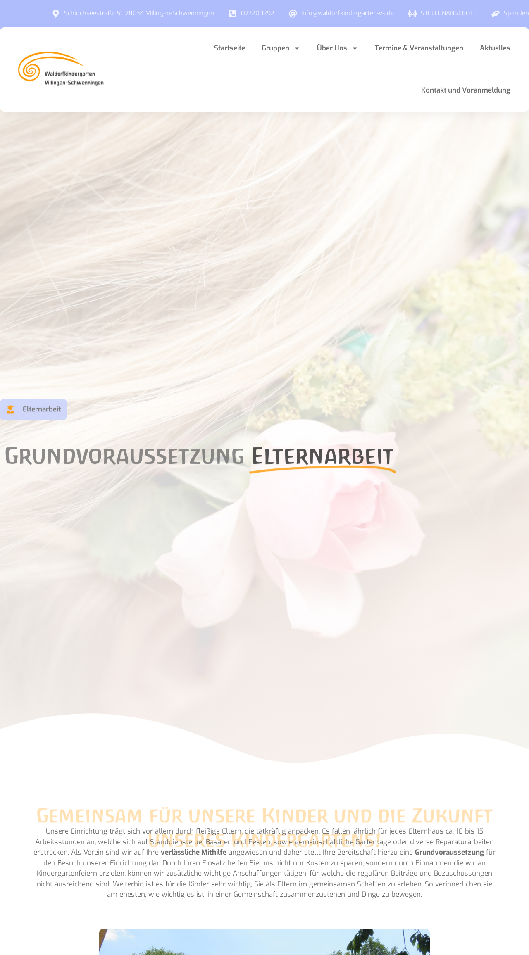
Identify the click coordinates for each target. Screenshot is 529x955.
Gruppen (281, 48)
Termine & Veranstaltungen (419, 48)
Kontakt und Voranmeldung (465, 90)
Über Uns (337, 48)
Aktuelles (495, 48)
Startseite (229, 48)
